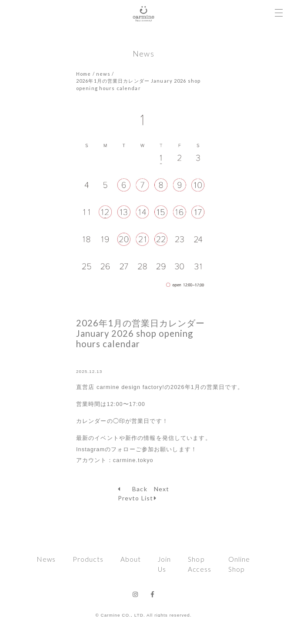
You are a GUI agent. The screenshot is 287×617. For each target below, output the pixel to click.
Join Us (164, 564)
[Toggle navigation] (278, 10)
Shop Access (199, 564)
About (130, 559)
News (46, 559)
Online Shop (239, 564)
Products (88, 559)
